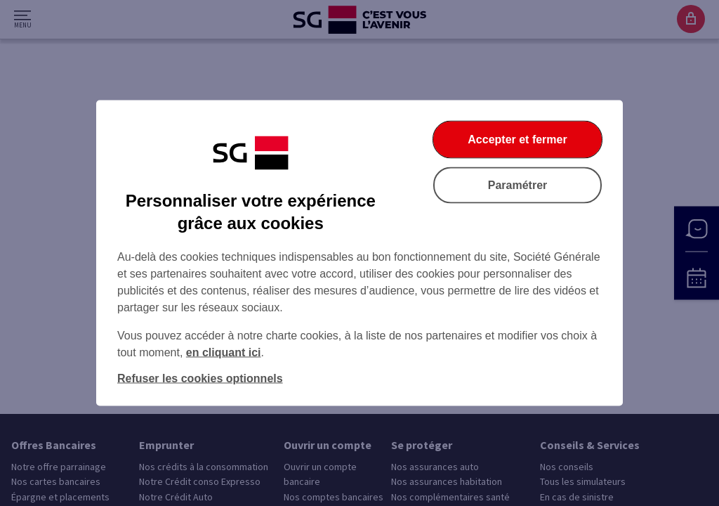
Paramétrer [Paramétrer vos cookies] (518, 185)
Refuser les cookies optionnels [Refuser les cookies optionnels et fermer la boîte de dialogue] (200, 378)
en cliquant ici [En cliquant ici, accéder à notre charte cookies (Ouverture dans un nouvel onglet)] (223, 352)
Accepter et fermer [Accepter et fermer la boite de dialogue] (517, 139)
